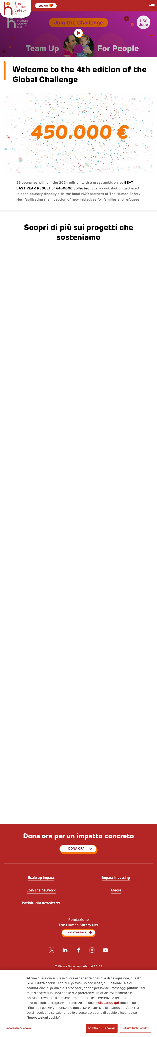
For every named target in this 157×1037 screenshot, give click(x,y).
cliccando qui (108, 1003)
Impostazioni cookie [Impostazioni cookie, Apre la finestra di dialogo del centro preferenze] (18, 1028)
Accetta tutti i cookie (101, 1028)
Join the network (41, 890)
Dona (46, 6)
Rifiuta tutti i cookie (135, 1028)
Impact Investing (116, 878)
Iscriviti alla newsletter (41, 903)
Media (116, 890)
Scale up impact (41, 878)
